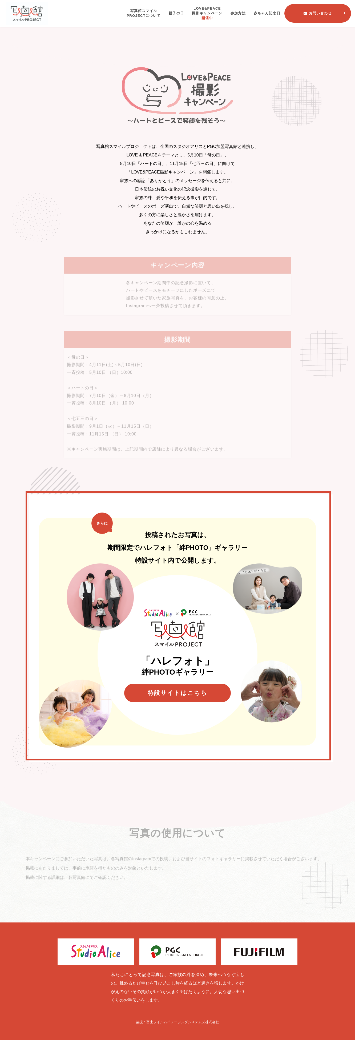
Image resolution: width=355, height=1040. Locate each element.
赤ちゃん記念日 (267, 13)
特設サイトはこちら (178, 693)
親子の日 (176, 13)
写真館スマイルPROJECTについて (144, 13)
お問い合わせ (318, 13)
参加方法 (238, 13)
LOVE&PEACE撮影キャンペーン (207, 13)
